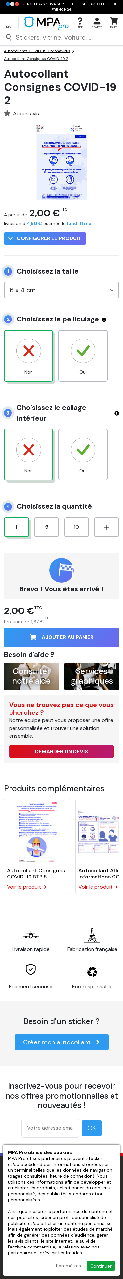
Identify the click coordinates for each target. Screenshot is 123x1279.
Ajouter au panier (61, 637)
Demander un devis (61, 751)
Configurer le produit (45, 238)
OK (91, 1128)
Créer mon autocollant (61, 1042)
